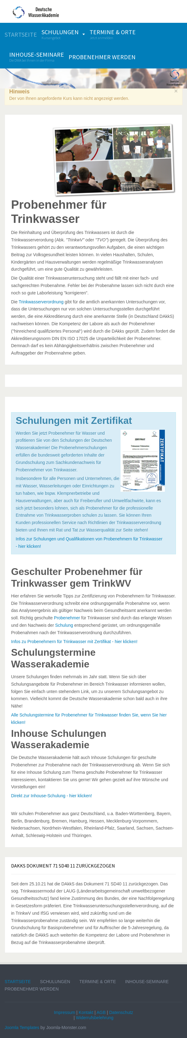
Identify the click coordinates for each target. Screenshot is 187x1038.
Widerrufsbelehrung (94, 1017)
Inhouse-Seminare (147, 981)
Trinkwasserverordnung (41, 301)
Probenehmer (67, 617)
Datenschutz (121, 1012)
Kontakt (86, 1012)
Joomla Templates (22, 1027)
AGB (101, 1012)
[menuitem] (21, 34)
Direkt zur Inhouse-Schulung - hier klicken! (51, 795)
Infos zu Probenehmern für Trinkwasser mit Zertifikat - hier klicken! (74, 641)
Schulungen (55, 981)
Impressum (64, 1012)
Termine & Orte (97, 981)
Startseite (18, 981)
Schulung (64, 625)
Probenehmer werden (32, 989)
